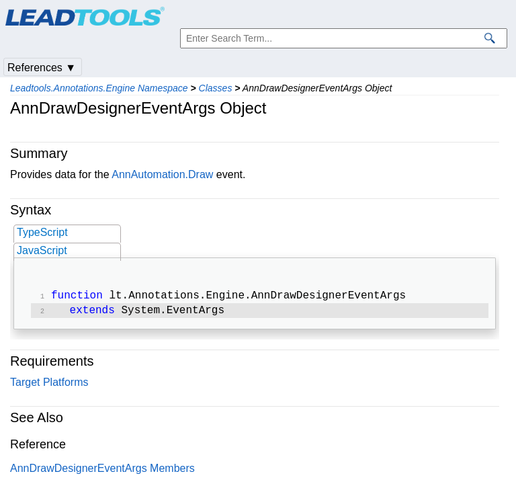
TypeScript (42, 232)
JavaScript (42, 250)
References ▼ (41, 67)
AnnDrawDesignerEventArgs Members (102, 471)
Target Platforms (49, 385)
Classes (215, 88)
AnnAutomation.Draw (162, 174)
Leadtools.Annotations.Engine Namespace (99, 88)
